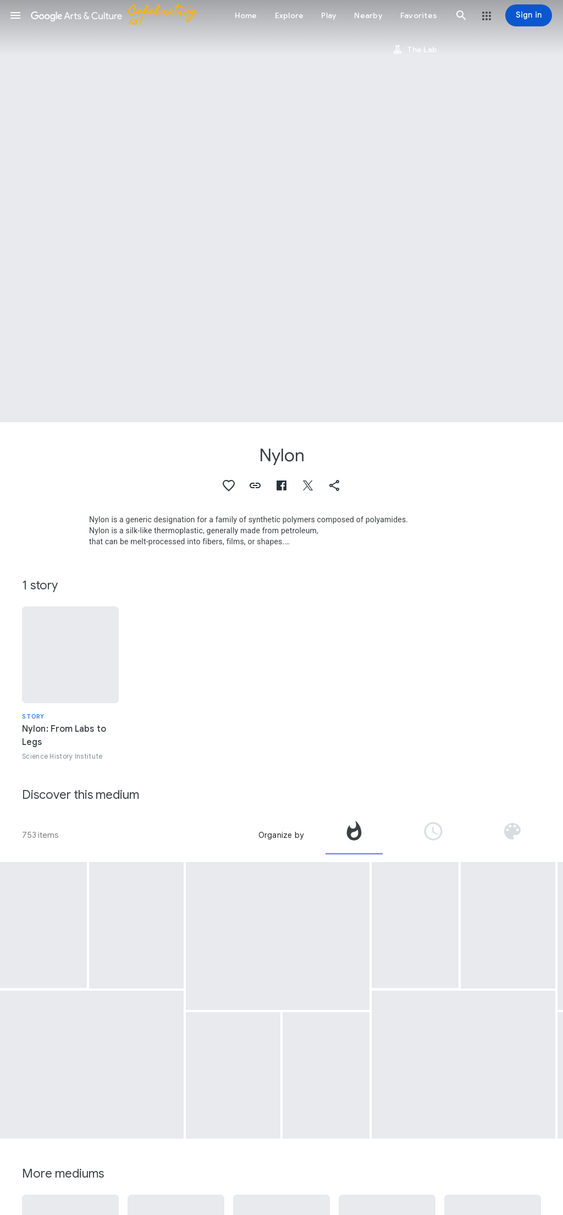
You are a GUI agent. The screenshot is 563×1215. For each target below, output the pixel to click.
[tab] (354, 835)
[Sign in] (528, 15)
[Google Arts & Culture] (119, 15)
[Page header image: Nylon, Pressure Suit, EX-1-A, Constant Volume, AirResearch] (281, 211)
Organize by (280, 835)
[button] (15, 15)
